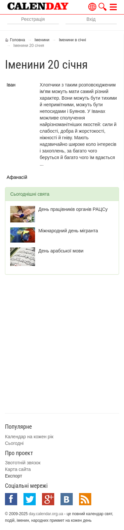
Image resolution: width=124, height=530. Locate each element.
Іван (11, 84)
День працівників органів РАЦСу (73, 209)
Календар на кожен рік (29, 436)
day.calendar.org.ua (46, 514)
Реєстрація (33, 19)
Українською (92, 7)
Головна (17, 40)
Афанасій (17, 177)
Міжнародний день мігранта (68, 230)
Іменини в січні (72, 40)
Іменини (41, 40)
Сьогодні (14, 443)
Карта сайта (18, 469)
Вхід (91, 19)
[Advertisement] (62, 343)
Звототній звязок (22, 462)
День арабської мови (60, 250)
